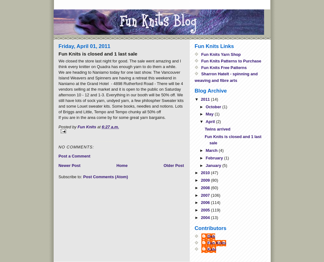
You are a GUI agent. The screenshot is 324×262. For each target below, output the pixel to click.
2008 (206, 187)
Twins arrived (218, 129)
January (214, 165)
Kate (212, 249)
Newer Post (70, 165)
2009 (206, 180)
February (215, 158)
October (214, 106)
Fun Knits (217, 243)
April (211, 121)
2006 (206, 202)
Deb (211, 236)
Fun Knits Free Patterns (224, 67)
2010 (206, 172)
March (212, 150)
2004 (206, 217)
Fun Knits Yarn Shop (221, 54)
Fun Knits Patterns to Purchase (231, 61)
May (210, 114)
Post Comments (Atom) (105, 176)
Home (122, 165)
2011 (206, 99)
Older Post (173, 165)
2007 (206, 195)
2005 (206, 210)
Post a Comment (74, 156)
